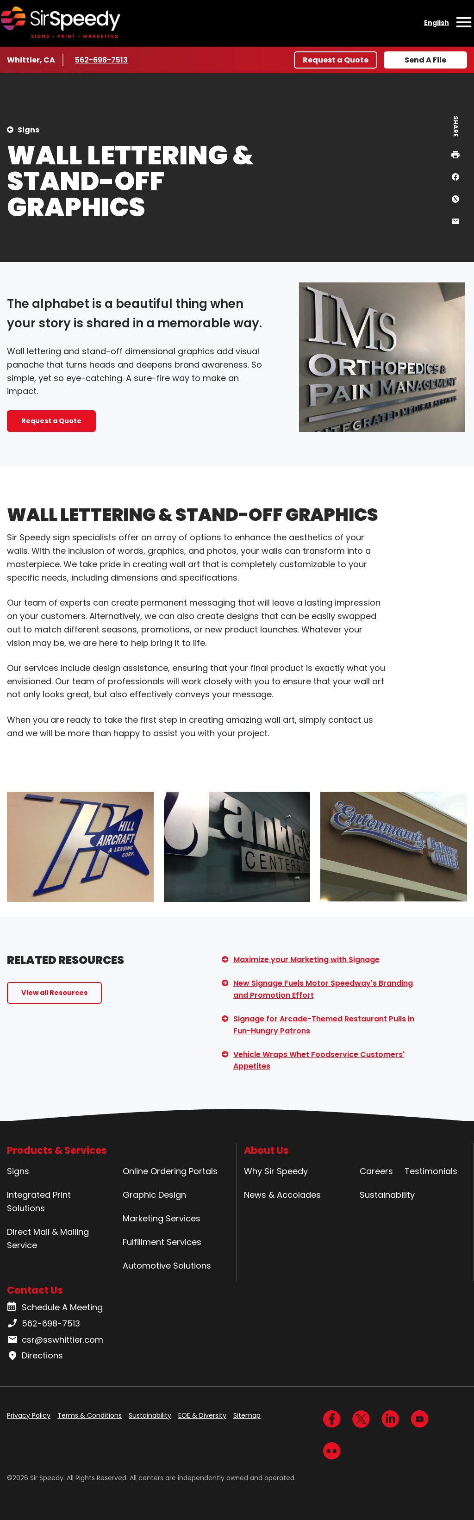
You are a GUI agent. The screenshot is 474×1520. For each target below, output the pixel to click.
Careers (376, 1171)
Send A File (425, 60)
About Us (266, 1150)
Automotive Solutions (167, 1265)
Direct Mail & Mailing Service (48, 1238)
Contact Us (35, 1290)
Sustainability (387, 1195)
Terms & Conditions (89, 1415)
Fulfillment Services (162, 1242)
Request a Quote (335, 60)
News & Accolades (282, 1195)
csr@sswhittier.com (55, 1340)
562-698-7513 (102, 59)
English (436, 22)
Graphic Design (154, 1195)
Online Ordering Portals (170, 1171)
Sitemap (247, 1415)
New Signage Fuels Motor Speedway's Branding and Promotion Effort (323, 989)
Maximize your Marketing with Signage (306, 959)
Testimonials (431, 1171)
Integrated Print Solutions (39, 1201)
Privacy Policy (28, 1415)
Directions (35, 1356)
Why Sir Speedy (276, 1171)
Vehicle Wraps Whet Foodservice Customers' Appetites (319, 1060)
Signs (28, 130)
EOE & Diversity (202, 1415)
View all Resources (54, 992)
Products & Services (57, 1150)
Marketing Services (161, 1218)
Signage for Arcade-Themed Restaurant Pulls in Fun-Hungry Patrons (323, 1024)
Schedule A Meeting (55, 1307)
